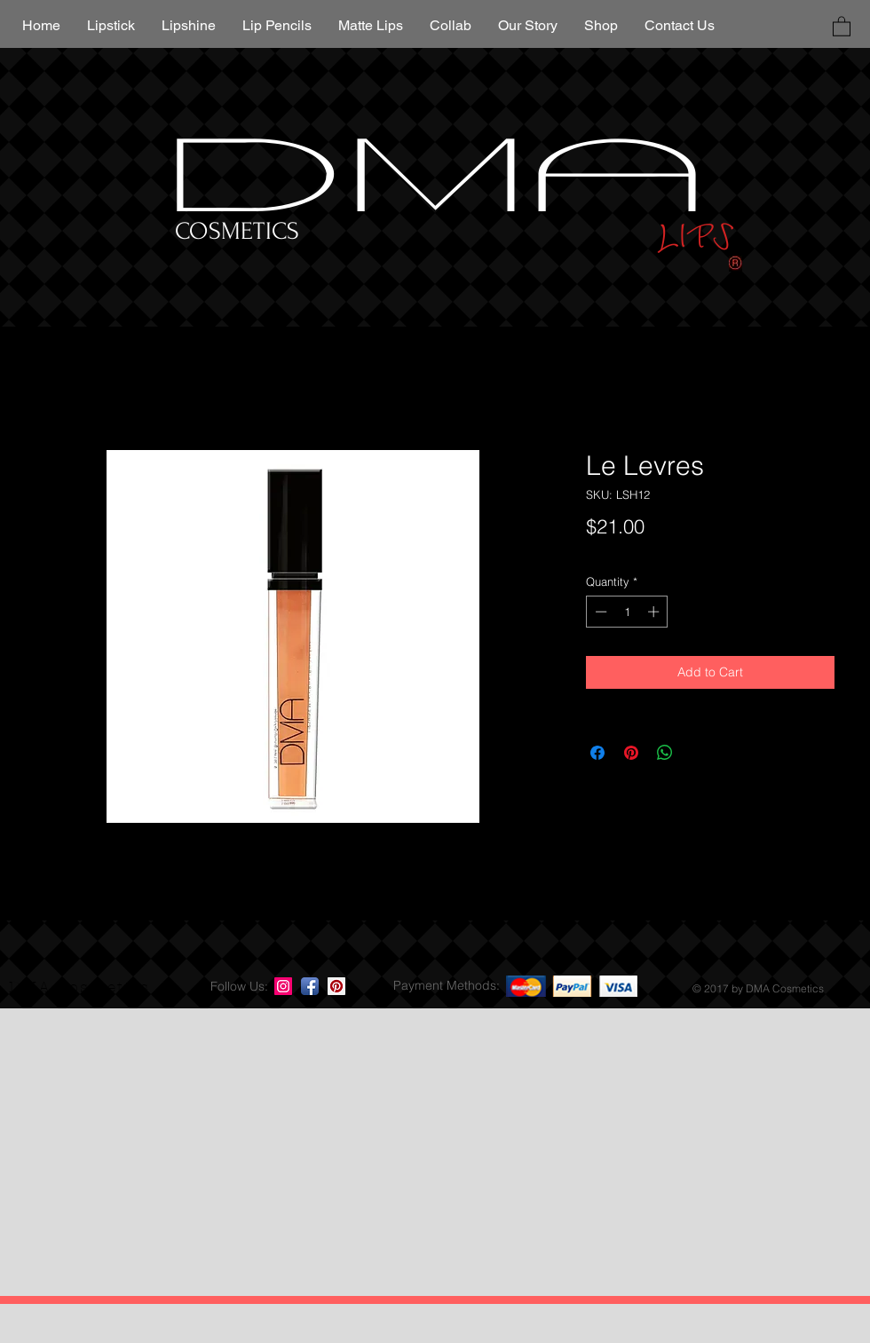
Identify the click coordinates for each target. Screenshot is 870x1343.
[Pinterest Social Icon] (336, 986)
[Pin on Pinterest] (631, 752)
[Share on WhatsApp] (665, 752)
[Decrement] (599, 611)
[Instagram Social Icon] (283, 986)
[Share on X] (698, 752)
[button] (841, 25)
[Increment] (655, 611)
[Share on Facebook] (597, 752)
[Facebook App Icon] (310, 986)
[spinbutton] (627, 611)
